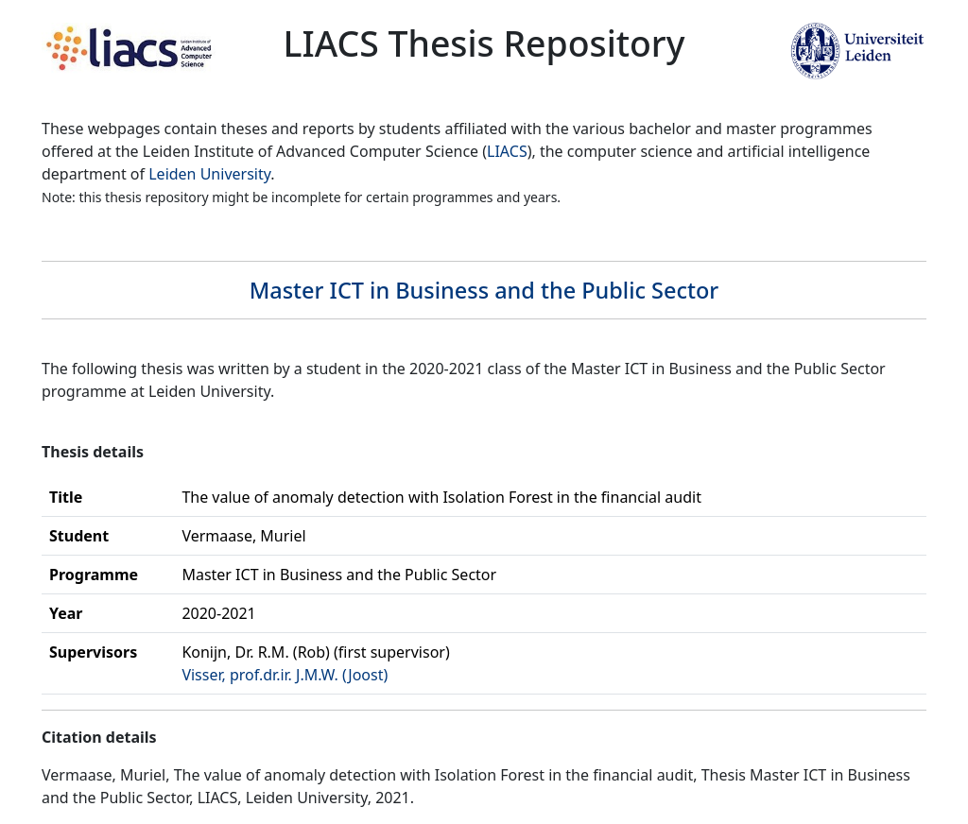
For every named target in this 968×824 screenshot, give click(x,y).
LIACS (507, 151)
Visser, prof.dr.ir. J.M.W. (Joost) (285, 674)
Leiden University (209, 173)
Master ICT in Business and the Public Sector (484, 290)
